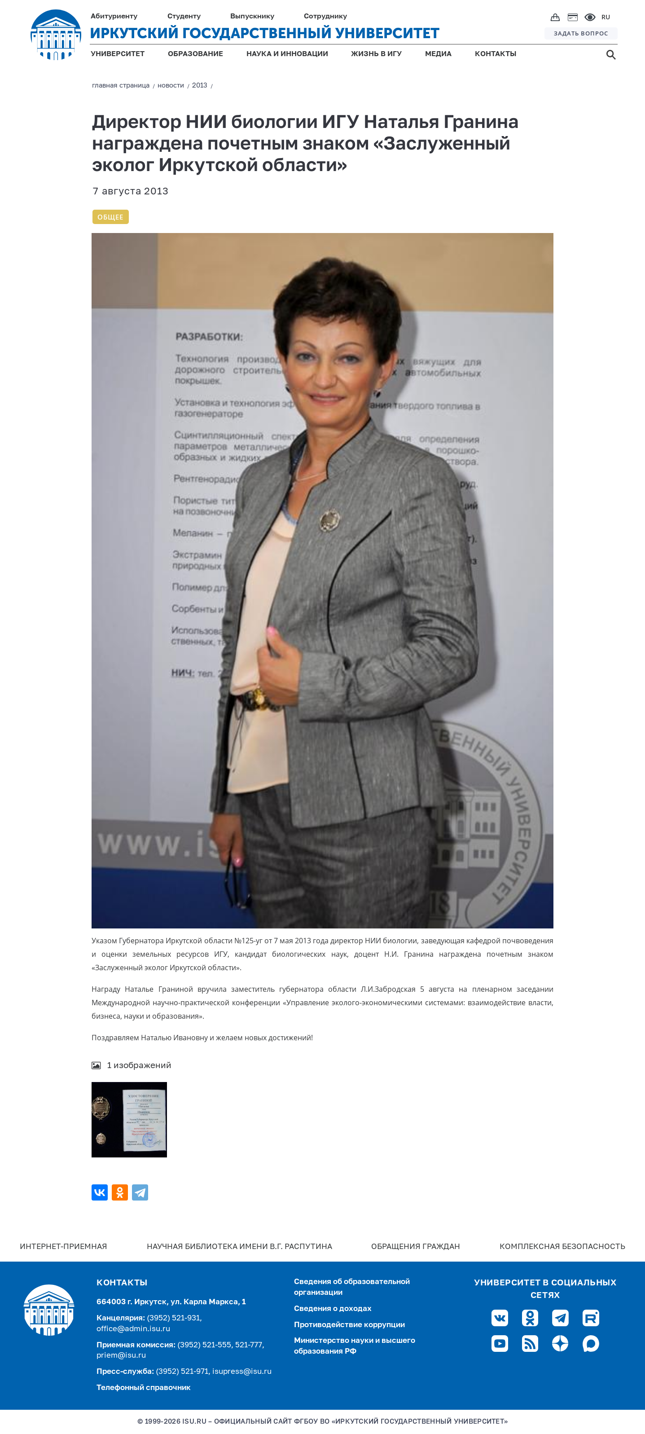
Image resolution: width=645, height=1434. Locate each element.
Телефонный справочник (144, 1388)
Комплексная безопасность (562, 1247)
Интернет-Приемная (63, 1247)
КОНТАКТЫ (496, 54)
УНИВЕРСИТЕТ (118, 54)
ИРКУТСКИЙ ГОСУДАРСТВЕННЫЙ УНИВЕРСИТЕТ (264, 33)
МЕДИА (438, 54)
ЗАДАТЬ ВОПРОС (581, 33)
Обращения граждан (415, 1247)
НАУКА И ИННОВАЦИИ (287, 54)
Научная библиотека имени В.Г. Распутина (239, 1247)
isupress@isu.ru (242, 1372)
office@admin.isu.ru (133, 1329)
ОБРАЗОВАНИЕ (195, 54)
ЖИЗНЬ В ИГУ (376, 54)
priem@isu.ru (121, 1355)
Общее (110, 216)
